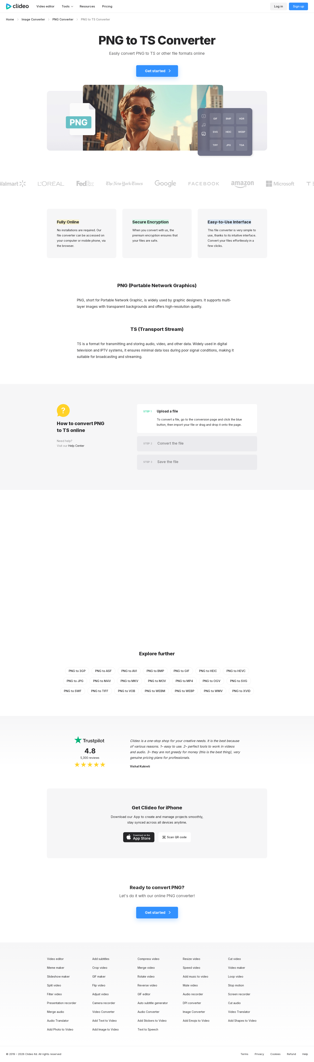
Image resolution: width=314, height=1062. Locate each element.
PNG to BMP (155, 671)
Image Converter (33, 19)
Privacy (259, 1054)
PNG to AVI (129, 671)
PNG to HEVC (236, 671)
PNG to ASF (103, 671)
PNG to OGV (211, 681)
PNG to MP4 (184, 681)
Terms (244, 1054)
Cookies (275, 1054)
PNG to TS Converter (95, 19)
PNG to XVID (241, 691)
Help (305, 1054)
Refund (291, 1054)
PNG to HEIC (208, 671)
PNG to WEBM (155, 691)
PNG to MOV (157, 681)
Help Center (76, 445)
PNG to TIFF (99, 691)
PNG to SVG (238, 681)
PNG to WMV (213, 691)
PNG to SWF (73, 691)
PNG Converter (62, 19)
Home (10, 19)
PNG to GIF (181, 671)
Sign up (298, 6)
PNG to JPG (75, 681)
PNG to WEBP (184, 691)
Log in (278, 6)
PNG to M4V (102, 681)
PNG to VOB (126, 691)
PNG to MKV (129, 681)
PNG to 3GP (77, 671)
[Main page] (19, 6)
